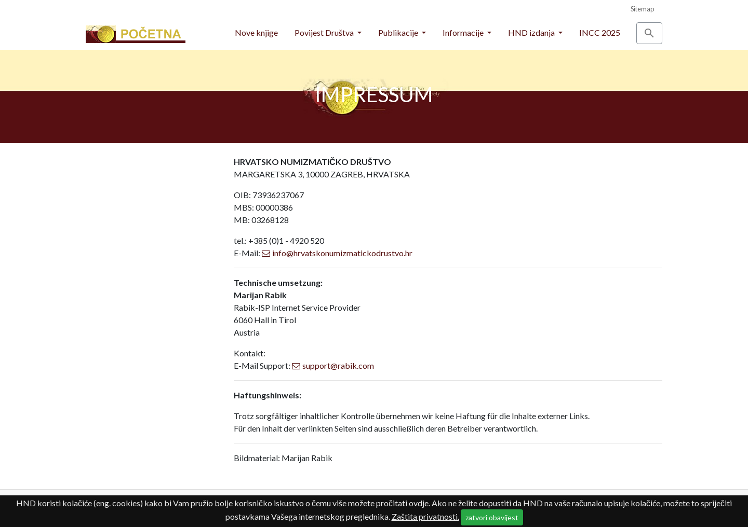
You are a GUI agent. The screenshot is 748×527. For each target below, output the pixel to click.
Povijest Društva (325, 32)
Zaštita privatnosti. (425, 516)
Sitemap (642, 9)
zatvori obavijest (491, 517)
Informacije (464, 32)
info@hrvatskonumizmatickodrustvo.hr (342, 253)
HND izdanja (532, 32)
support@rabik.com (338, 365)
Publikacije (399, 32)
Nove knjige (256, 32)
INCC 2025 (599, 32)
